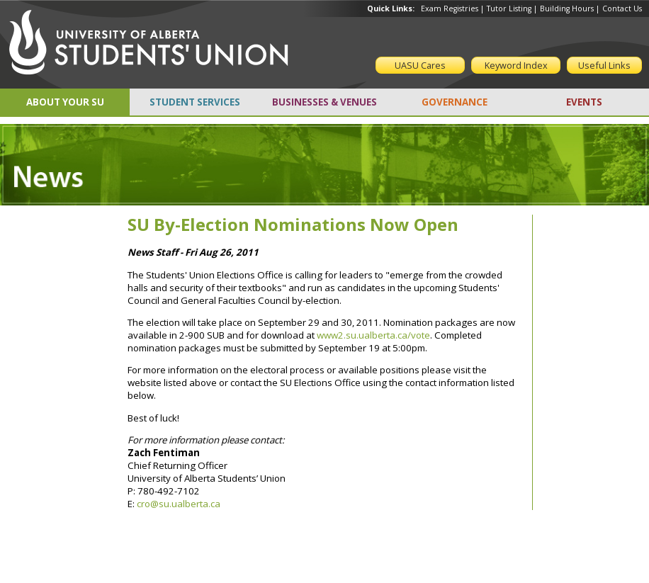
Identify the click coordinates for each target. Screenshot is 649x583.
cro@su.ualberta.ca (178, 503)
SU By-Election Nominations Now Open (293, 224)
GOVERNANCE (454, 102)
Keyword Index (516, 65)
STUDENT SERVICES (194, 102)
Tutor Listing (509, 8)
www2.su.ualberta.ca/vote (373, 335)
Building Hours (567, 8)
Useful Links (604, 65)
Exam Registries (449, 8)
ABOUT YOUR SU (65, 102)
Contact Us (622, 8)
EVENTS (584, 102)
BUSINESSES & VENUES (324, 102)
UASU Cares (420, 65)
